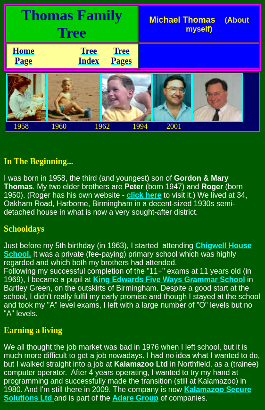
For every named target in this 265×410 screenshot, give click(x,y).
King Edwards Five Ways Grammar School (169, 280)
